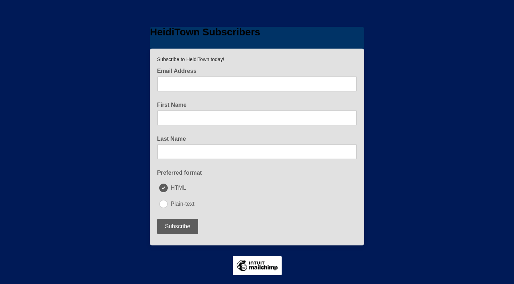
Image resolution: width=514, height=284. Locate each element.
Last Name (171, 139)
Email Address (179, 70)
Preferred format (179, 173)
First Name (172, 105)
